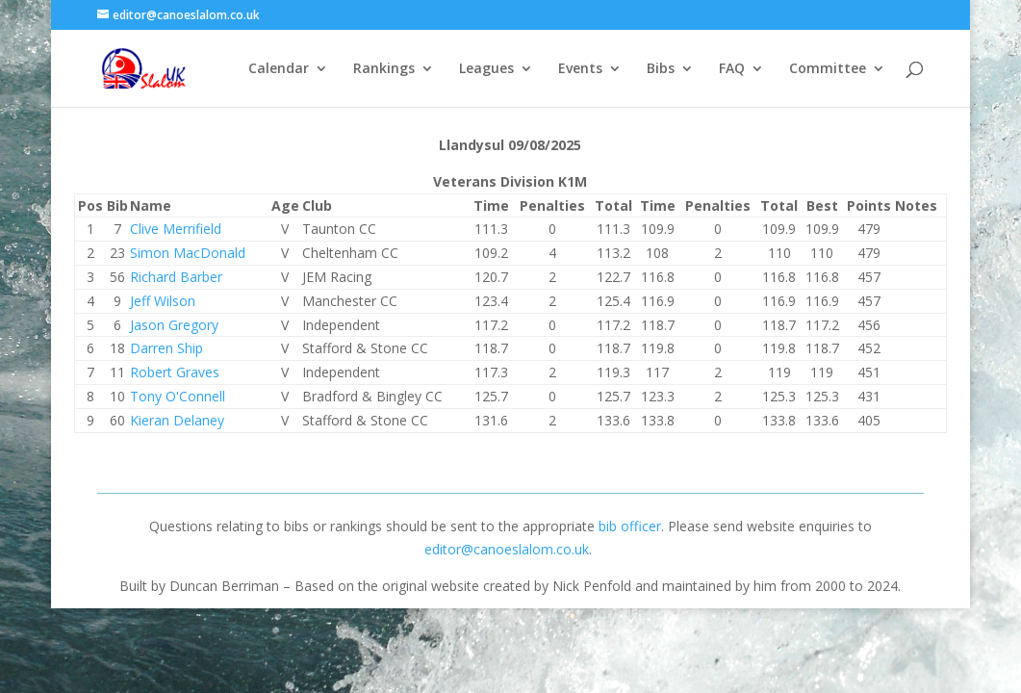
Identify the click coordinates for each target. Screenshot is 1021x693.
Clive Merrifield (175, 228)
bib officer (630, 526)
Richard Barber (176, 277)
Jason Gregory (174, 325)
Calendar (278, 69)
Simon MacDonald (187, 253)
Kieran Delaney (177, 420)
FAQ (732, 69)
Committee (827, 69)
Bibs (661, 69)
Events (580, 69)
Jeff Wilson (162, 301)
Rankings (384, 69)
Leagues (486, 69)
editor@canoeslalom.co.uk (506, 549)
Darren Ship (166, 348)
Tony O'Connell (177, 396)
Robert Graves (174, 372)
